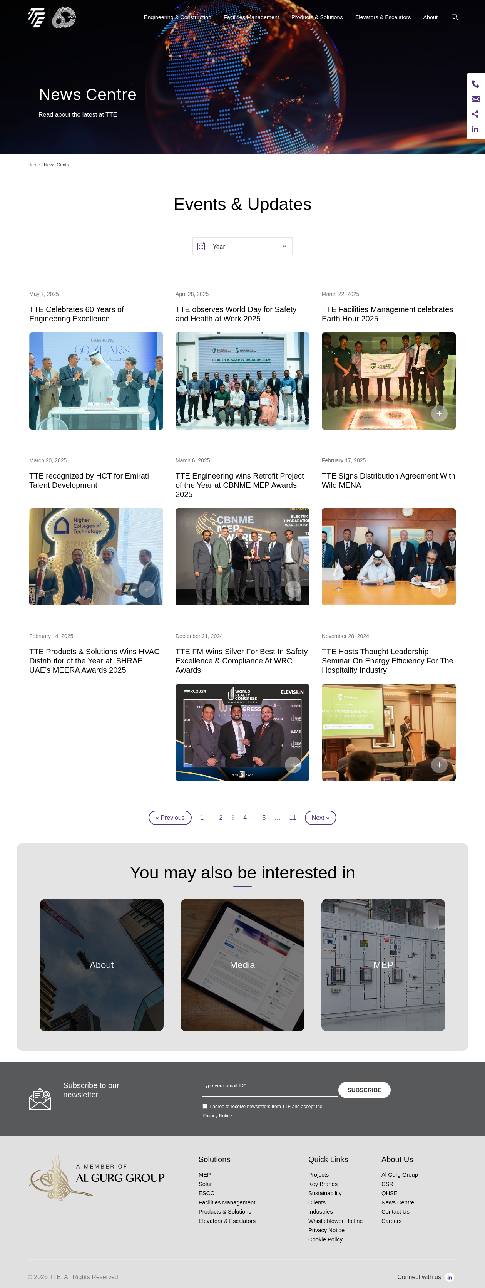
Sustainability (325, 1193)
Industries (320, 1212)
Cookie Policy (325, 1239)
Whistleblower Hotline (335, 1221)
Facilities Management (227, 1202)
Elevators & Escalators (227, 1221)
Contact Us (395, 1212)
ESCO (207, 1193)
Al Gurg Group (399, 1175)
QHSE (389, 1193)
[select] (242, 246)
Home (34, 165)
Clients (317, 1202)
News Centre (397, 1202)
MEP (205, 1175)
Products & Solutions (225, 1212)
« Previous (170, 817)
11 (292, 817)
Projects (318, 1175)
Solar (205, 1184)
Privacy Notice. (217, 1115)
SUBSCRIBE (364, 1089)
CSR (387, 1184)
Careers (391, 1221)
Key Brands (323, 1184)
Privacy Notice (326, 1230)
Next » (320, 817)
